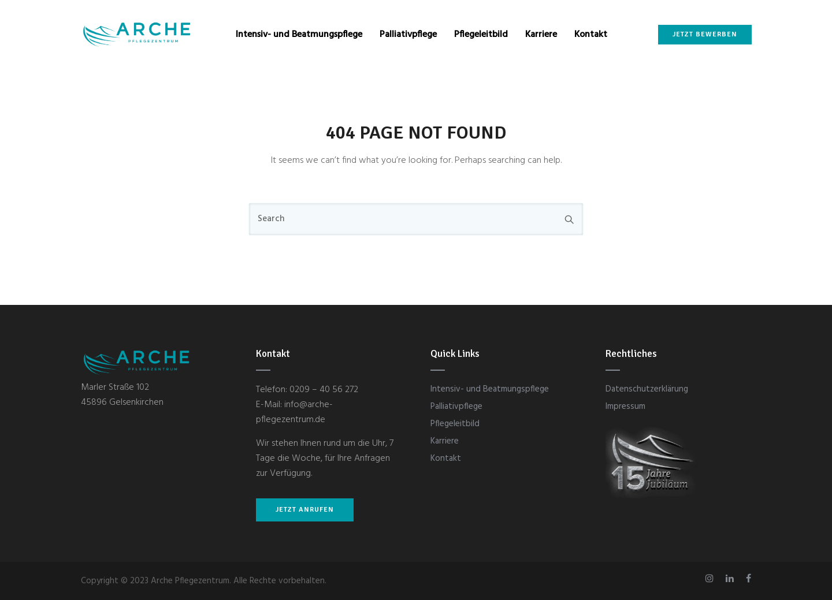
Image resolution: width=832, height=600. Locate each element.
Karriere (541, 34)
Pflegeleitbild (481, 34)
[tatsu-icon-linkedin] (731, 578)
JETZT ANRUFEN (305, 509)
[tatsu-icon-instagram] (711, 578)
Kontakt (590, 34)
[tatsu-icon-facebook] (748, 578)
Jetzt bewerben (704, 34)
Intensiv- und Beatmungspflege (299, 34)
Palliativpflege (408, 34)
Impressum (625, 406)
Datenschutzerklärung (647, 389)
